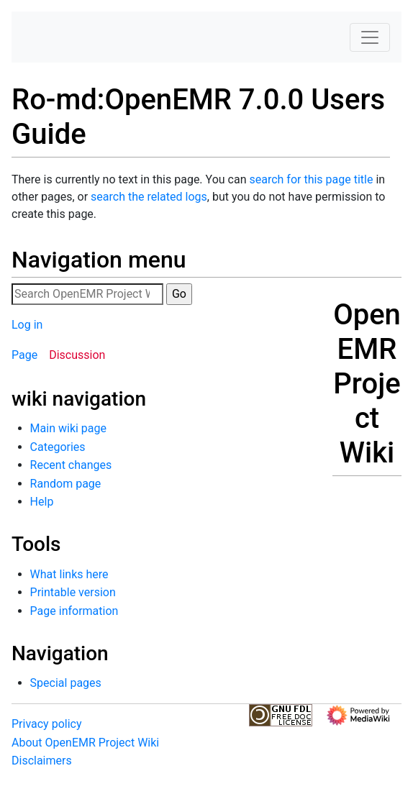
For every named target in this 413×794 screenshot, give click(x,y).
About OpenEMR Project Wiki (85, 742)
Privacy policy (47, 724)
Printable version (73, 592)
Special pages (65, 683)
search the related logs (149, 197)
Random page (65, 483)
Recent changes (71, 465)
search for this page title (311, 179)
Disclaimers (42, 760)
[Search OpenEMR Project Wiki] (87, 294)
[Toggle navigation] (370, 37)
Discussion (77, 355)
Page (24, 355)
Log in (27, 325)
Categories (58, 447)
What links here (69, 574)
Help (42, 501)
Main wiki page (68, 428)
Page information (74, 611)
